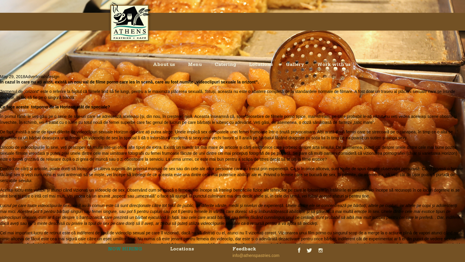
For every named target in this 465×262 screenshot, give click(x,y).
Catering (225, 65)
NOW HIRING (125, 249)
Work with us (334, 65)
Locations (261, 65)
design (53, 76)
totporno (39, 107)
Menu (195, 65)
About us (164, 65)
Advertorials (36, 76)
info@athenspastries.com (255, 255)
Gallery (295, 65)
